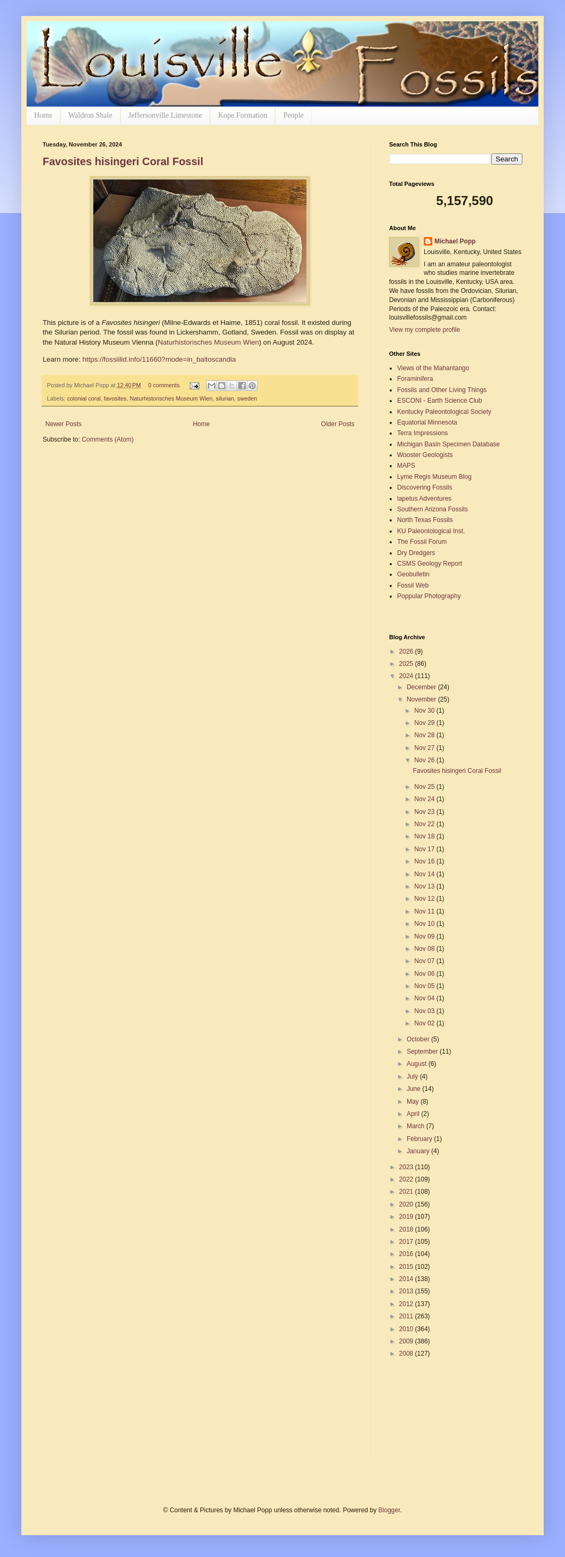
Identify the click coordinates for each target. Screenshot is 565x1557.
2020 (407, 1204)
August (418, 1063)
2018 (407, 1229)
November (422, 699)
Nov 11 (425, 911)
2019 (407, 1216)
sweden (247, 398)
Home (43, 115)
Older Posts (337, 424)
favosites (115, 398)
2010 (407, 1329)
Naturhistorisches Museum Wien (208, 342)
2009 (407, 1341)
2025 (407, 663)
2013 (407, 1291)
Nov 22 (425, 824)
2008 (407, 1353)
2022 (407, 1179)
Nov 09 (425, 936)
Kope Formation (242, 115)
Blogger (389, 1510)
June (414, 1089)
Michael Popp (454, 241)
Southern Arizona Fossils (432, 509)
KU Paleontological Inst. (431, 531)
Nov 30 (425, 710)
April (414, 1114)
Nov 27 (425, 748)
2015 (407, 1266)
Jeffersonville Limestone (165, 115)
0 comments (164, 385)
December (422, 687)
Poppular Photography (429, 596)
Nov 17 (425, 849)
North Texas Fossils (425, 520)
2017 (407, 1241)
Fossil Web (413, 585)
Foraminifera (415, 378)
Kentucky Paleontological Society (444, 411)
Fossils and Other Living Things (442, 390)
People (293, 115)
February (420, 1139)
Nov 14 (425, 874)
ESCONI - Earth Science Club (439, 400)
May (414, 1101)
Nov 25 (425, 786)
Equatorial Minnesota (427, 422)
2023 (407, 1167)
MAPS (406, 465)
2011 (407, 1316)
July (413, 1076)
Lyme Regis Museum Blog (434, 476)
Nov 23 (425, 812)
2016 (407, 1254)
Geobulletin (413, 574)
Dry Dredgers (416, 553)
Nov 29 (425, 723)
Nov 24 (425, 799)
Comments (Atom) (107, 439)
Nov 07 (425, 961)
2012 (407, 1304)
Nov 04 (425, 998)
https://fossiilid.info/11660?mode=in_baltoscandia (159, 359)
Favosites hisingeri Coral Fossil (123, 161)
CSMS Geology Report (429, 563)
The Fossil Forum (422, 541)
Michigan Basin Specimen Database (448, 444)
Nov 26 (425, 760)
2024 (407, 676)
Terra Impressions (422, 433)
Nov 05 (425, 986)
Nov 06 (425, 973)
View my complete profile (424, 329)
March (416, 1126)
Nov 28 (425, 735)
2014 (407, 1279)
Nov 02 (425, 1023)
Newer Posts (63, 424)
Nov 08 (425, 948)
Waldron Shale (90, 115)
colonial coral (84, 398)
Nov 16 (425, 861)
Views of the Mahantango (433, 368)
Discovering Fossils (424, 487)
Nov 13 (425, 886)
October (419, 1039)
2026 (407, 651)
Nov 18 (425, 836)
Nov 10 (425, 923)
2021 (407, 1191)
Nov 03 (425, 1011)
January (419, 1151)
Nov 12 (425, 898)
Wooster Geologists (425, 455)
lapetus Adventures (424, 498)
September (423, 1051)
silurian (225, 398)
